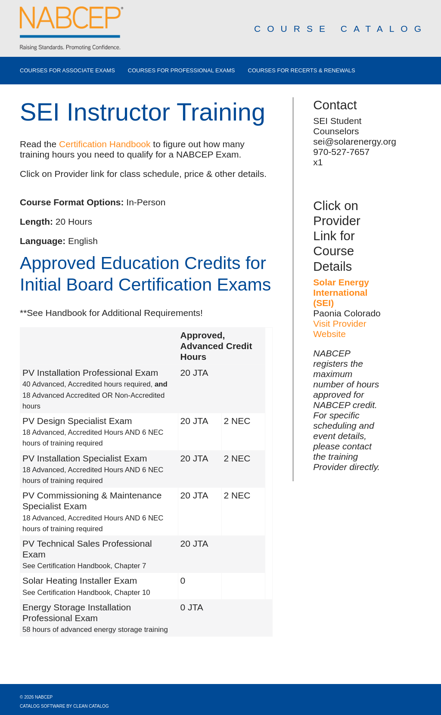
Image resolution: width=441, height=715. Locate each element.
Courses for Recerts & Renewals (301, 71)
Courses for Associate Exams (67, 71)
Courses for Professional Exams (181, 71)
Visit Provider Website (339, 329)
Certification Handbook (104, 144)
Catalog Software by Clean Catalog (64, 706)
